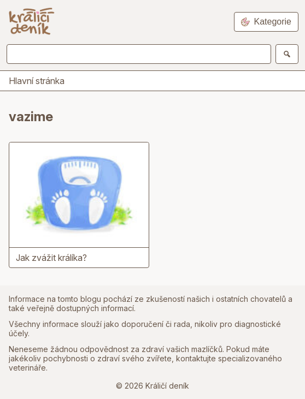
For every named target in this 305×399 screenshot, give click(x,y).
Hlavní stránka (36, 80)
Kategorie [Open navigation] (266, 21)
